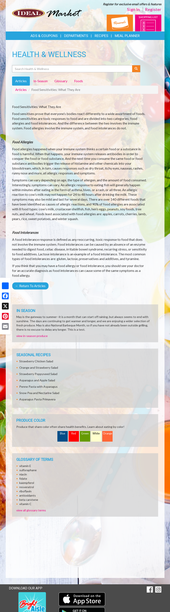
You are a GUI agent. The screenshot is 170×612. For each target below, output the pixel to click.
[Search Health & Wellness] (72, 68)
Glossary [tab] (60, 81)
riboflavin (25, 491)
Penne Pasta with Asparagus (38, 386)
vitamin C (25, 504)
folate (23, 478)
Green (85, 433)
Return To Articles (30, 286)
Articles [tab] (21, 81)
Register (153, 9)
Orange (107, 433)
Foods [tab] (78, 81)
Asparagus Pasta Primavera (37, 399)
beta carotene (28, 499)
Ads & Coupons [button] (44, 36)
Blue (62, 433)
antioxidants (27, 495)
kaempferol (26, 483)
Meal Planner (127, 36)
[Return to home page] (47, 13)
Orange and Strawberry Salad (38, 367)
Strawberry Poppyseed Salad (38, 374)
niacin (23, 474)
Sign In (133, 9)
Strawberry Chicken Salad (36, 361)
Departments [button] (76, 36)
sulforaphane (28, 470)
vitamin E (25, 466)
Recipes (101, 36)
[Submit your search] (136, 68)
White (96, 433)
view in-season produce (32, 336)
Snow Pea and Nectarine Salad (39, 393)
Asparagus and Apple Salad (37, 380)
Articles (21, 90)
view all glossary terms (31, 510)
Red (73, 433)
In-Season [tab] (40, 81)
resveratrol (26, 487)
